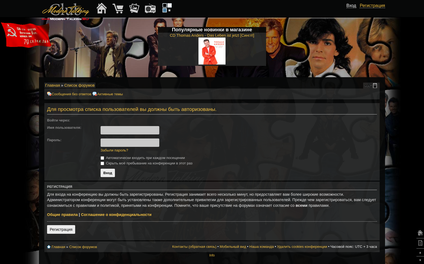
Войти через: (58, 120)
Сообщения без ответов (71, 94)
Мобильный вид (376, 85)
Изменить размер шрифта (368, 85)
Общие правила (62, 214)
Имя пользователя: (64, 128)
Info (212, 255)
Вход (351, 5)
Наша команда (261, 247)
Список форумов (79, 85)
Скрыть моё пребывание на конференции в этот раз (147, 163)
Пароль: (54, 140)
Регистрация (61, 229)
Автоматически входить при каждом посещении (143, 158)
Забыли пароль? (114, 150)
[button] (103, 120)
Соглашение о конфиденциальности (116, 214)
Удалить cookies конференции (302, 247)
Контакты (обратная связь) (194, 247)
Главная (52, 85)
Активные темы (110, 94)
